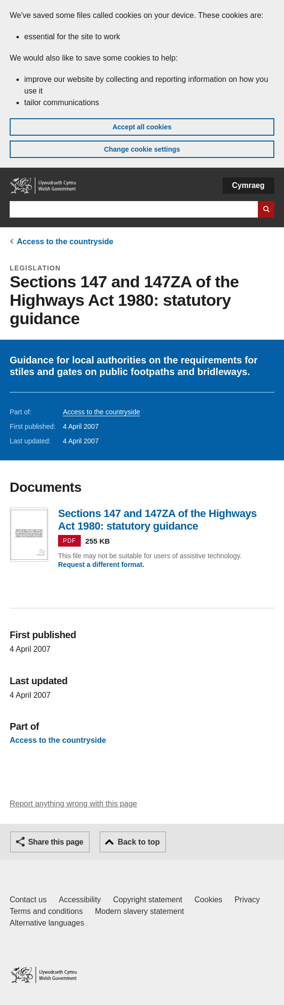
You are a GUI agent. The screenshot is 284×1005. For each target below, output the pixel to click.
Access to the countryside (65, 241)
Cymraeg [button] (248, 185)
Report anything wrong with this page (73, 804)
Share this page (55, 842)
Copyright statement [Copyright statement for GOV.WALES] (147, 899)
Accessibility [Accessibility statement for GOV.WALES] (80, 899)
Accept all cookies (141, 127)
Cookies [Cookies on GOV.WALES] (208, 899)
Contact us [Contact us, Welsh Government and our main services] (28, 899)
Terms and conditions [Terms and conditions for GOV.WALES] (46, 911)
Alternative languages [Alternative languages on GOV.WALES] (47, 923)
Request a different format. (101, 564)
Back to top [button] (139, 842)
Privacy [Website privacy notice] (247, 899)
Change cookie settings (142, 149)
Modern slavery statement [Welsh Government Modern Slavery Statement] (139, 911)
